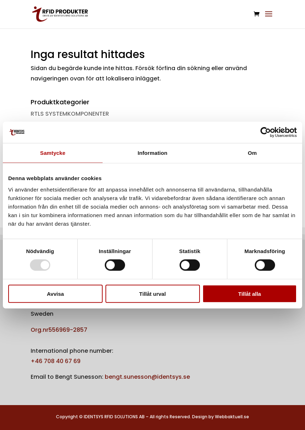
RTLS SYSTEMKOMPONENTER (70, 114)
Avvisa (55, 293)
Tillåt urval (152, 293)
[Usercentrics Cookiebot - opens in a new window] (265, 132)
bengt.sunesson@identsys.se (147, 377)
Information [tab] (152, 153)
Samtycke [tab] (53, 153)
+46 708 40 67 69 (56, 361)
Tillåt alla (249, 293)
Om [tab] (252, 153)
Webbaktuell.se (232, 417)
